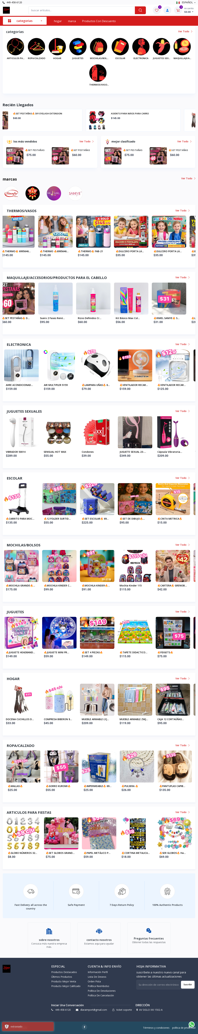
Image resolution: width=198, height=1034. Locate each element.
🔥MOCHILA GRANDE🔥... (60, 585)
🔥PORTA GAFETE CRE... (22, 518)
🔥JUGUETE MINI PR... (96, 652)
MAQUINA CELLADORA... (22, 385)
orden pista (94, 981)
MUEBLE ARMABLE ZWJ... (173, 719)
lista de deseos (97, 976)
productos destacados (64, 972)
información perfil (98, 972)
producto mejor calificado (66, 986)
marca (72, 21)
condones (127, 451)
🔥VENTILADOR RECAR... (173, 385)
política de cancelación (101, 995)
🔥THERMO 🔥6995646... (97, 251)
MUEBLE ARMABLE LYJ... (135, 719)
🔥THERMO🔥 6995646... (60, 251)
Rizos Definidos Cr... (133, 318)
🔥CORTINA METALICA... (173, 853)
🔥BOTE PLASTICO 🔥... (21, 251)
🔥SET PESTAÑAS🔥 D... (59, 318)
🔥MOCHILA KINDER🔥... (135, 585)
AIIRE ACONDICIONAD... (59, 385)
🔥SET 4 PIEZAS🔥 (131, 652)
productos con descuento (99, 21)
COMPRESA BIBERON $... (98, 719)
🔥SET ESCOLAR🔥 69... (134, 518)
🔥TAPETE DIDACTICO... (173, 652)
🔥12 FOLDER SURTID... (97, 518)
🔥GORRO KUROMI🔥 (96, 786)
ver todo (185, 31)
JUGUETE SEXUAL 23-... (172, 451)
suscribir (188, 984)
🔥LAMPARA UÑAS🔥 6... (135, 385)
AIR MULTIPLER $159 (95, 385)
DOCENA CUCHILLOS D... (60, 719)
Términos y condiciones (156, 1027)
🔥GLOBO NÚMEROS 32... (60, 853)
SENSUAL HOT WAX (94, 451)
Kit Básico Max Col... (171, 318)
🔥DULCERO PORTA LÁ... (173, 251)
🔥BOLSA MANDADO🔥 (21, 585)
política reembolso (98, 986)
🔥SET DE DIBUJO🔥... (172, 518)
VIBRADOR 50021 (17, 451)
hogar (58, 21)
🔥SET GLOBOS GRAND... (98, 853)
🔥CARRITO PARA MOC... (60, 518)
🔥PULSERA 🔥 (167, 786)
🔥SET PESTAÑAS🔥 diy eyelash (45, 113)
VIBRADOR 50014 (55, 451)
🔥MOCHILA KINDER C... (97, 585)
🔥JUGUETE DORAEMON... (23, 652)
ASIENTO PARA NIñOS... (21, 719)
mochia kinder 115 (170, 585)
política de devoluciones (102, 990)
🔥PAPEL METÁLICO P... (134, 853)
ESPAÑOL (185, 2)
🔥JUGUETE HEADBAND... (60, 652)
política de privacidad (183, 1027)
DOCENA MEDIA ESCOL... (22, 786)
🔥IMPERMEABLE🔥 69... (135, 786)
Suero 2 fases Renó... (96, 318)
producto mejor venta (63, 981)
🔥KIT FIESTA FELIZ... (20, 853)
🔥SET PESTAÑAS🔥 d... (21, 318)
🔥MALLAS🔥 (53, 786)
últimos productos (61, 976)
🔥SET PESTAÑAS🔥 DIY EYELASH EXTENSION (150, 113)
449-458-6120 (12, 2)
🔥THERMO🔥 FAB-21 (134, 251)
